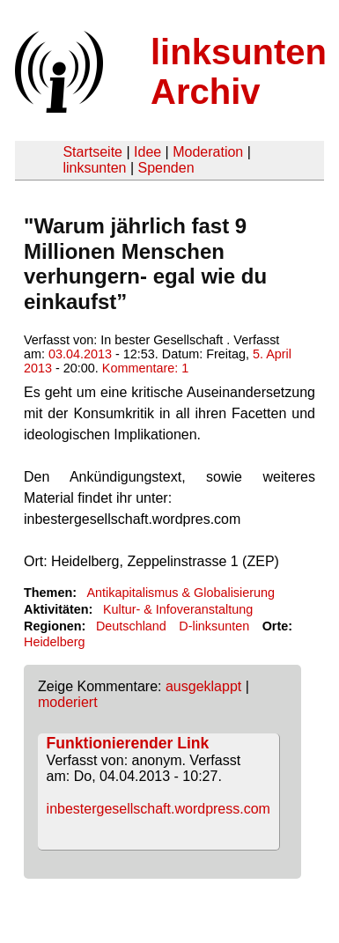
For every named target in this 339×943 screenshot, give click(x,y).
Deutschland (131, 626)
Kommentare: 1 (145, 368)
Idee (147, 151)
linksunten (94, 167)
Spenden (165, 167)
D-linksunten (214, 626)
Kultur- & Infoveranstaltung (178, 609)
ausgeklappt (203, 686)
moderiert (68, 702)
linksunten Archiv (239, 72)
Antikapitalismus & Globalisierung (180, 593)
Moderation (208, 151)
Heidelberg (54, 642)
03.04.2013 (80, 354)
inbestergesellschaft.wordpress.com (158, 808)
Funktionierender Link (128, 743)
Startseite (92, 151)
